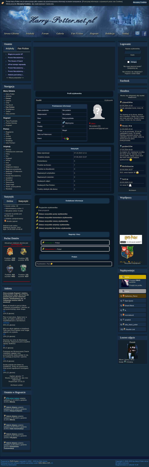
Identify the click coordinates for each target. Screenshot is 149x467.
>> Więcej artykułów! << (15, 78)
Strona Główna (11, 33)
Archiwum (132, 190)
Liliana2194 (125, 102)
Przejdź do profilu (135, 285)
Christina (128, 362)
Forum (45, 33)
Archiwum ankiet (17, 385)
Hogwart (94, 33)
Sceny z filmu (129, 359)
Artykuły (30, 33)
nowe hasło (136, 73)
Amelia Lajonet (11, 221)
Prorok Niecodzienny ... (16, 57)
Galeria (60, 33)
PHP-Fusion (14, 461)
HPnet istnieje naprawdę (17, 64)
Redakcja (109, 33)
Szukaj (125, 33)
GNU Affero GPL (44, 463)
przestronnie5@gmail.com (98, 128)
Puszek (132, 342)
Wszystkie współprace (132, 263)
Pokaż (57, 243)
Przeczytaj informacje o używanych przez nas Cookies (102, 1)
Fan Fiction (77, 33)
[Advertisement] (74, 69)
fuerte (123, 179)
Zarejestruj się (132, 68)
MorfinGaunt (126, 166)
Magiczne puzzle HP (15, 54)
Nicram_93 (125, 126)
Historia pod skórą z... (16, 75)
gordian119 (125, 146)
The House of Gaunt (15, 61)
